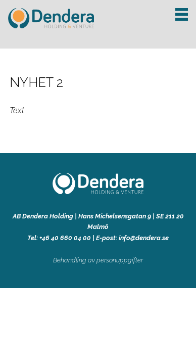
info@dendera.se (144, 238)
